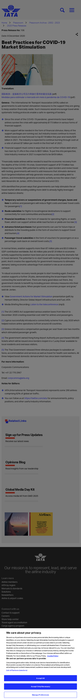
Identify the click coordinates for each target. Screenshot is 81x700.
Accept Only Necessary (40, 688)
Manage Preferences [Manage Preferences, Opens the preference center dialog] (40, 696)
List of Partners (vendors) (16, 672)
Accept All (40, 680)
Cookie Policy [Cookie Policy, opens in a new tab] (52, 658)
